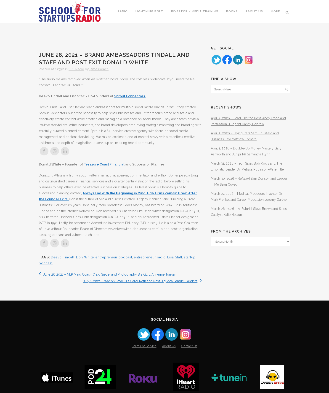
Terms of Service (144, 346)
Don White (85, 257)
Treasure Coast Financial (104, 164)
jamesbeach (99, 69)
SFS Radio (76, 69)
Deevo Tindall (62, 257)
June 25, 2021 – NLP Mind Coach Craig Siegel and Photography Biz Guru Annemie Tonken (107, 274)
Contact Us (189, 346)
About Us (169, 346)
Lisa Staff (174, 257)
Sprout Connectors (130, 96)
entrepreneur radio (150, 257)
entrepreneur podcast (114, 257)
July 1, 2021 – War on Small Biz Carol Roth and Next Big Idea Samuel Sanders (142, 281)
